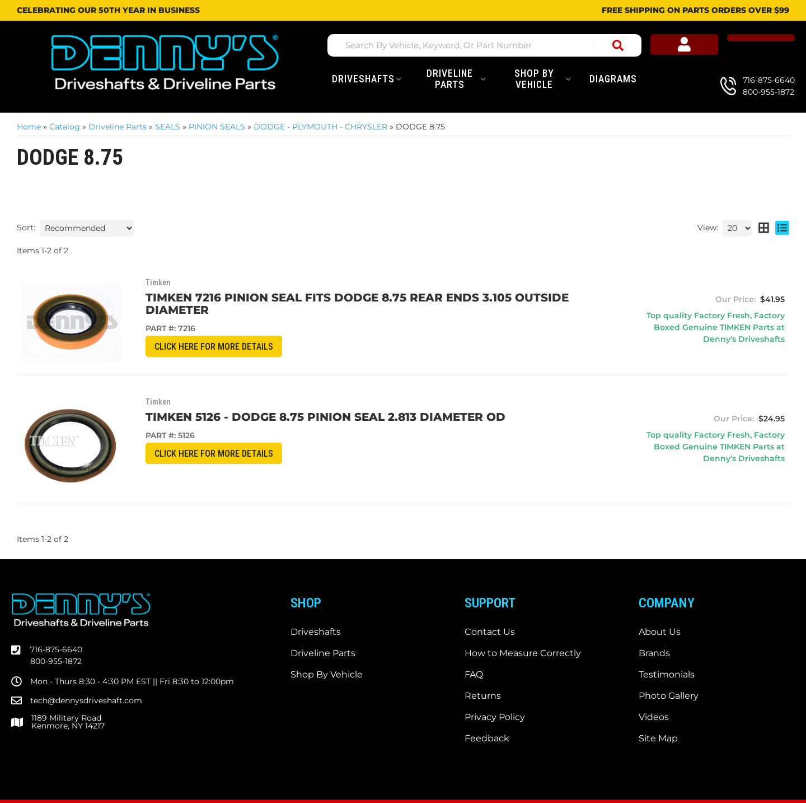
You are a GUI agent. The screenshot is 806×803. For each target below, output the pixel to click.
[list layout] (782, 228)
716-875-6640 (56, 603)
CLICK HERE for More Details (188, 335)
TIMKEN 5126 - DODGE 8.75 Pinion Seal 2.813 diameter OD (294, 398)
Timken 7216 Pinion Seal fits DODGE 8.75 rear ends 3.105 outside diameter (358, 297)
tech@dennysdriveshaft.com (86, 653)
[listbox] (87, 228)
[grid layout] (764, 228)
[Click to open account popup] (722, 47)
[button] (490, 45)
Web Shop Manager (436, 778)
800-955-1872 (56, 615)
